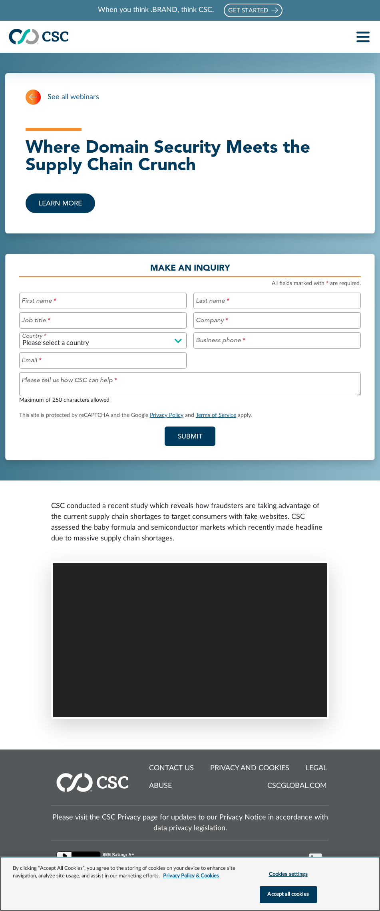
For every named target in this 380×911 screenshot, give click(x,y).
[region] (190, 884)
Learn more (60, 203)
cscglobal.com (297, 785)
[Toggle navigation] (363, 37)
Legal (316, 768)
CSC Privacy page (130, 817)
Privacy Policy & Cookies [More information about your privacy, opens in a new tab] (191, 876)
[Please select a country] (103, 340)
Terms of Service (216, 415)
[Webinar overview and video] (190, 615)
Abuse (160, 785)
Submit (197, 436)
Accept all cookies (287, 894)
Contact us (171, 768)
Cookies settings (288, 874)
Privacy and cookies (249, 768)
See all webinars (62, 97)
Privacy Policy (166, 415)
